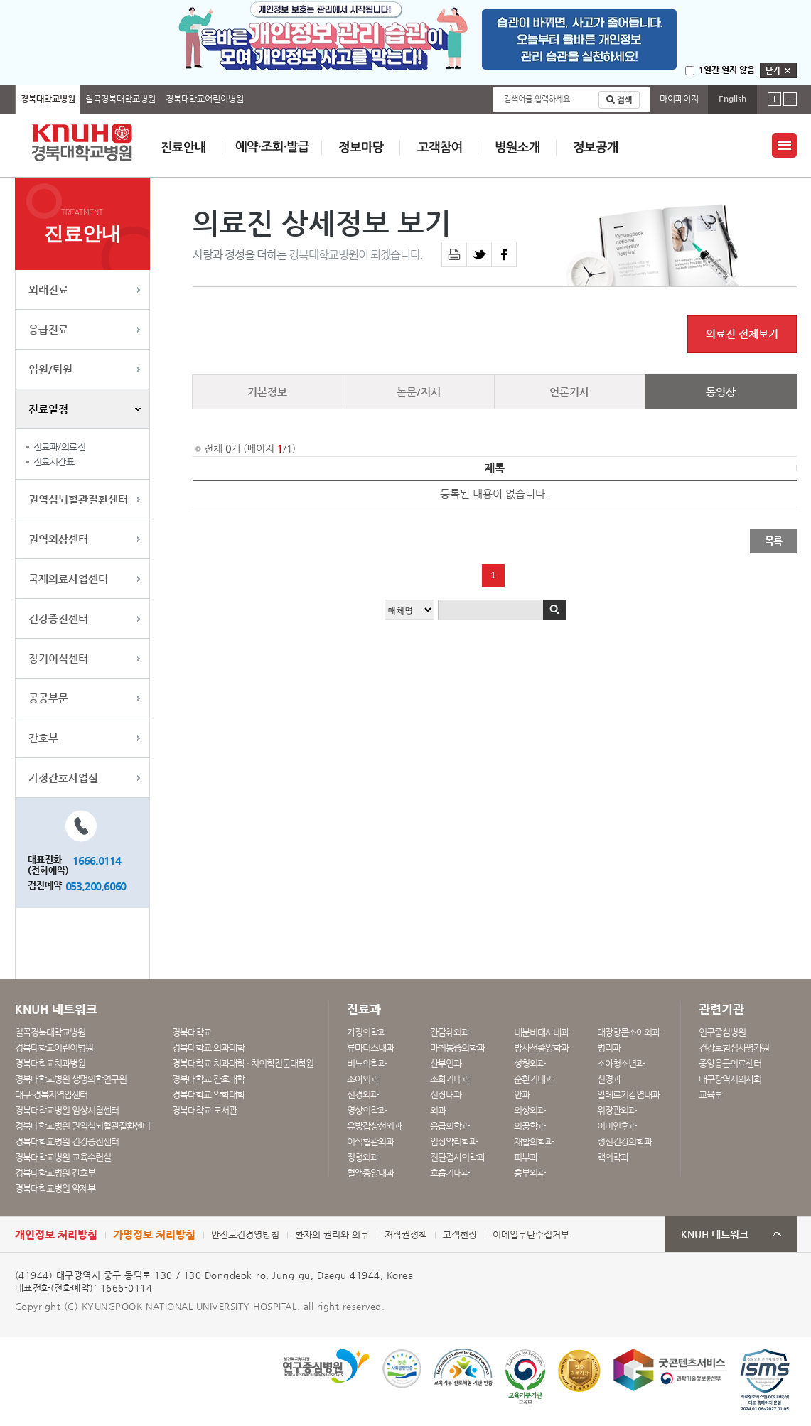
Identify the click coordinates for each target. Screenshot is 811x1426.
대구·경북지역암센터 (51, 1094)
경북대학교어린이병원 (205, 99)
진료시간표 (54, 461)
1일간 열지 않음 (727, 70)
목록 (773, 540)
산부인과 (445, 1063)
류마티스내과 (370, 1047)
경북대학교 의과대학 (208, 1047)
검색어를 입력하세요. (538, 99)
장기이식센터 (58, 658)
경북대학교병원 (48, 99)
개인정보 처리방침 (56, 1234)
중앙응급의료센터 (730, 1063)
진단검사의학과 (457, 1157)
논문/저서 (419, 392)
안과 (522, 1094)
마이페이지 (679, 99)
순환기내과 (533, 1079)
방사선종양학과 (541, 1047)
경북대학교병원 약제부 (55, 1188)
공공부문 (48, 698)
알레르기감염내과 (628, 1094)
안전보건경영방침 (245, 1234)
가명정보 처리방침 (154, 1234)
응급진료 (48, 329)
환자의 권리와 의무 (332, 1234)
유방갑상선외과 (374, 1125)
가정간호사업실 (63, 778)
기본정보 (267, 392)
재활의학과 (533, 1141)
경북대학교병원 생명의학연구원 (71, 1079)
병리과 (609, 1047)
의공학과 (529, 1125)
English (732, 99)
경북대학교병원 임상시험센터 (67, 1110)
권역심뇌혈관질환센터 (78, 499)
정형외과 (362, 1157)
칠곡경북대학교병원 (120, 99)
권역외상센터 (58, 539)
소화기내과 (449, 1079)
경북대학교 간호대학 (208, 1079)
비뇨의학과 (366, 1063)
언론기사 (569, 392)
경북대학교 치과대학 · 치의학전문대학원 (242, 1063)
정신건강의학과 (624, 1141)
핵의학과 (612, 1157)
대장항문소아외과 (628, 1032)
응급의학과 (449, 1125)
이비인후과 (616, 1125)
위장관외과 (616, 1110)
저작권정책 (406, 1234)
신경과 (609, 1079)
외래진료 (48, 289)
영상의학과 (366, 1110)
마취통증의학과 (457, 1047)
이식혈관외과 (370, 1141)
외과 (438, 1110)
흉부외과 (529, 1172)
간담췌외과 (449, 1032)
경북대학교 (191, 1032)
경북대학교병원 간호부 (55, 1172)
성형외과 (529, 1063)
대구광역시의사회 (730, 1079)
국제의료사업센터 (68, 579)
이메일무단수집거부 (531, 1234)
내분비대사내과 (541, 1032)
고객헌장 (460, 1234)
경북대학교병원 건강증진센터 (67, 1141)
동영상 (721, 392)
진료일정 (48, 409)
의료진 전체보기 (742, 334)
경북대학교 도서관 (204, 1110)
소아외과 (362, 1079)
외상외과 (529, 1110)
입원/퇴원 (50, 369)
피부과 (525, 1157)
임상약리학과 (453, 1141)
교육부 (710, 1094)
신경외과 (362, 1094)
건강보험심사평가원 (734, 1047)
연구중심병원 (722, 1032)
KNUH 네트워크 (714, 1234)
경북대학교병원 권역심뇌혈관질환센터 (82, 1125)
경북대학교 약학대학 (208, 1094)
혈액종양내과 (370, 1172)
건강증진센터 (58, 618)
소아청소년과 (620, 1063)
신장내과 (445, 1094)
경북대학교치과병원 (50, 1063)
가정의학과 (366, 1032)
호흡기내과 (449, 1172)
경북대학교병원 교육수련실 (63, 1157)
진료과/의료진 (59, 446)
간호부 (43, 738)
